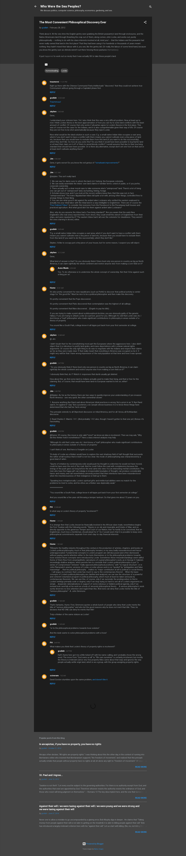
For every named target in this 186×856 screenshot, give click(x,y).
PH (51, 507)
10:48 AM (61, 335)
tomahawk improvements (107, 163)
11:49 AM (61, 624)
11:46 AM (61, 601)
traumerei (54, 82)
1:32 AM (60, 544)
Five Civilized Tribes (59, 205)
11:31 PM (63, 82)
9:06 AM (57, 159)
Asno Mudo (63, 268)
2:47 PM (61, 363)
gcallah (53, 98)
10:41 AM (60, 288)
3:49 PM (57, 643)
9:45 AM (61, 229)
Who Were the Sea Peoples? (60, 6)
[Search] (150, 7)
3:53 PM (61, 431)
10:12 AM (61, 253)
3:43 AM (61, 112)
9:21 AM (57, 173)
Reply (52, 92)
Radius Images (98, 849)
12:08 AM (57, 507)
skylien (53, 111)
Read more (141, 767)
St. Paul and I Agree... (51, 775)
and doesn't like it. (100, 679)
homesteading (52, 71)
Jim (51, 159)
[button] (145, 23)
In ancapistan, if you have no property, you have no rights (70, 744)
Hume (52, 288)
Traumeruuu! (55, 102)
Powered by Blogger (93, 844)
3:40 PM (57, 391)
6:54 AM (73, 268)
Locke (64, 71)
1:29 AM (60, 521)
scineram (54, 675)
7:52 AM (63, 676)
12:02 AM (61, 98)
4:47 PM (69, 651)
